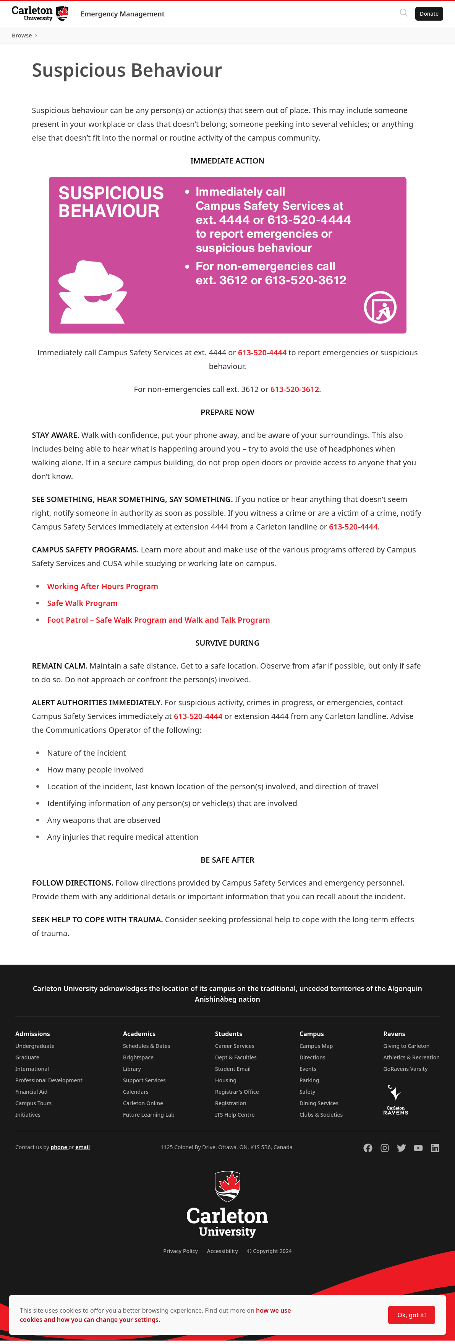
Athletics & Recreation (412, 1060)
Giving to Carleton (407, 1049)
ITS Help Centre (235, 1118)
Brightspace (138, 1060)
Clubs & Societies (321, 1118)
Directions (312, 1060)
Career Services (234, 1049)
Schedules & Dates (146, 1049)
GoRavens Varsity (406, 1072)
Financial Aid (31, 1095)
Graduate (27, 1060)
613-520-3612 (294, 392)
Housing (225, 1083)
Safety (308, 1095)
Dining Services (319, 1106)
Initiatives (27, 1118)
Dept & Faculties (236, 1060)
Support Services (144, 1083)
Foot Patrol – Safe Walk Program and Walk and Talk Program (158, 623)
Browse (428, 37)
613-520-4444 (262, 356)
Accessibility (222, 1254)
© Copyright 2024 (269, 1254)
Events (308, 1072)
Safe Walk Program (82, 606)
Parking (309, 1083)
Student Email (233, 1072)
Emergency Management (123, 13)
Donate (428, 13)
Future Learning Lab (149, 1118)
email (82, 1150)
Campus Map (316, 1049)
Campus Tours (33, 1106)
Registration (230, 1106)
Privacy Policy (180, 1254)
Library (132, 1072)
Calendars (136, 1095)
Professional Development (49, 1083)
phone (59, 1150)
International (32, 1072)
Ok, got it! (411, 1315)
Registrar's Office (237, 1095)
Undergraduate (35, 1049)
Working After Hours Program (103, 590)
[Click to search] (403, 14)
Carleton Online (143, 1106)
